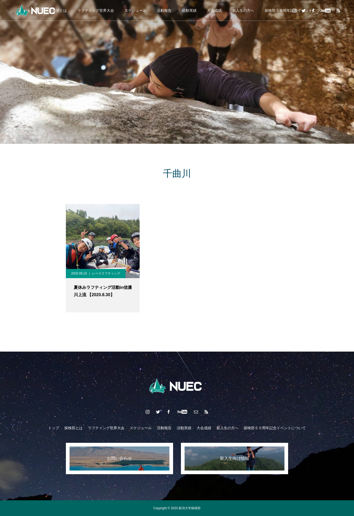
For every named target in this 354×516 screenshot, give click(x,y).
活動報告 (164, 10)
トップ (53, 428)
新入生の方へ (243, 10)
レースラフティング (106, 273)
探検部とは (73, 428)
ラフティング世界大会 (95, 10)
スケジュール (135, 10)
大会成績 (214, 10)
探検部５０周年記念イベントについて (275, 428)
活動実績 (189, 10)
